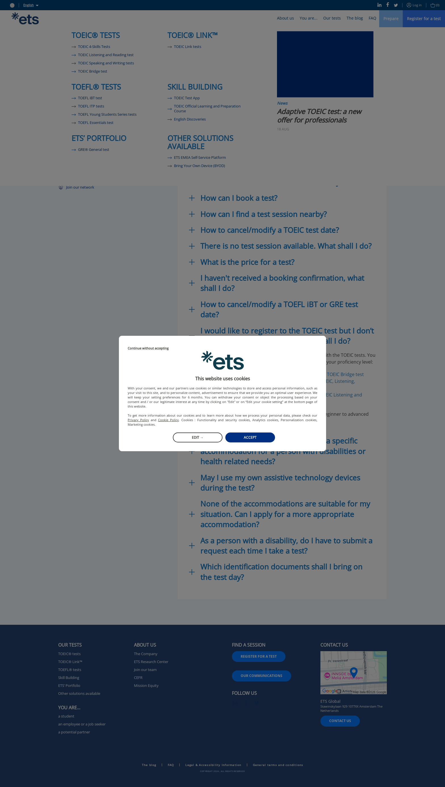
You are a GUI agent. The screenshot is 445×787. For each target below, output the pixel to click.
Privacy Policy (138, 420)
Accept (250, 437)
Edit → (197, 437)
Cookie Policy (168, 420)
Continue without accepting (148, 348)
